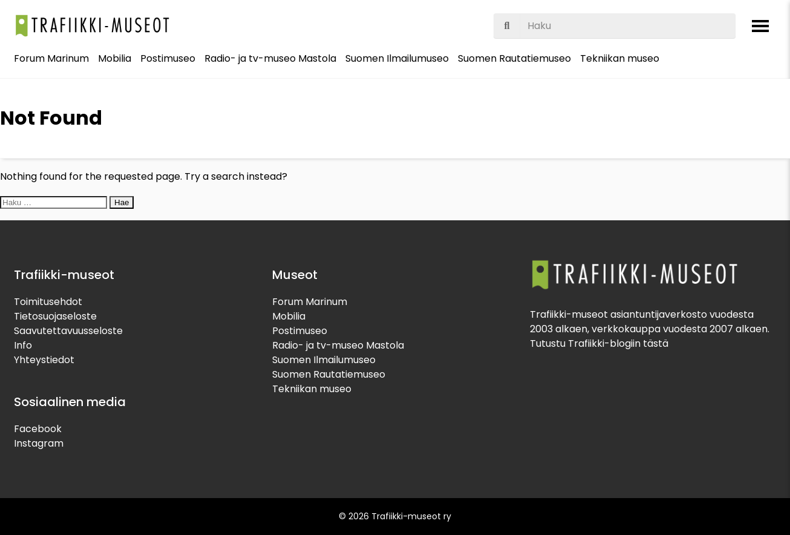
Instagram (39, 443)
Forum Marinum (51, 58)
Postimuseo (167, 58)
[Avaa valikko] (760, 26)
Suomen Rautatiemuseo (514, 58)
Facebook (38, 429)
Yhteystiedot (44, 360)
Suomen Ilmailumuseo (397, 58)
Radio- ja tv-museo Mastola (270, 58)
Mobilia (114, 58)
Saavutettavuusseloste (68, 331)
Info (23, 345)
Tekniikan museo (619, 58)
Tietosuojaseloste (55, 316)
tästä (655, 343)
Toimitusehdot (48, 302)
